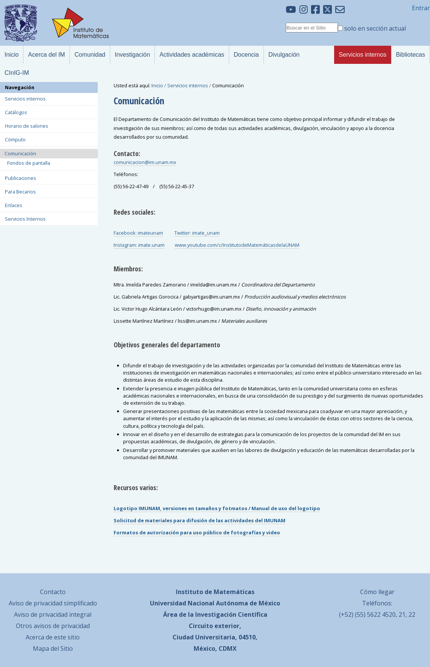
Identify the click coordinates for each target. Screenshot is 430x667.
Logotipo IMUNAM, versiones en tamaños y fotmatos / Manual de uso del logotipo (217, 508)
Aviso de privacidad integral (52, 614)
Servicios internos (187, 85)
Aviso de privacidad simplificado (53, 603)
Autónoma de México (248, 603)
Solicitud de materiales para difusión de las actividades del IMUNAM (199, 520)
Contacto (53, 592)
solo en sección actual (375, 28)
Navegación (19, 87)
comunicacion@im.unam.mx (145, 162)
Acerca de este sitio (53, 637)
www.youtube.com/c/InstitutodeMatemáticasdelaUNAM (237, 244)
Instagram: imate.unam (139, 244)
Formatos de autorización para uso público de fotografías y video (197, 532)
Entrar (421, 8)
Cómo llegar (377, 592)
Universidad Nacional (182, 603)
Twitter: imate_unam (197, 232)
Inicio (157, 85)
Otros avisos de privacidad (53, 626)
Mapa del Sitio (53, 648)
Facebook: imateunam (138, 232)
